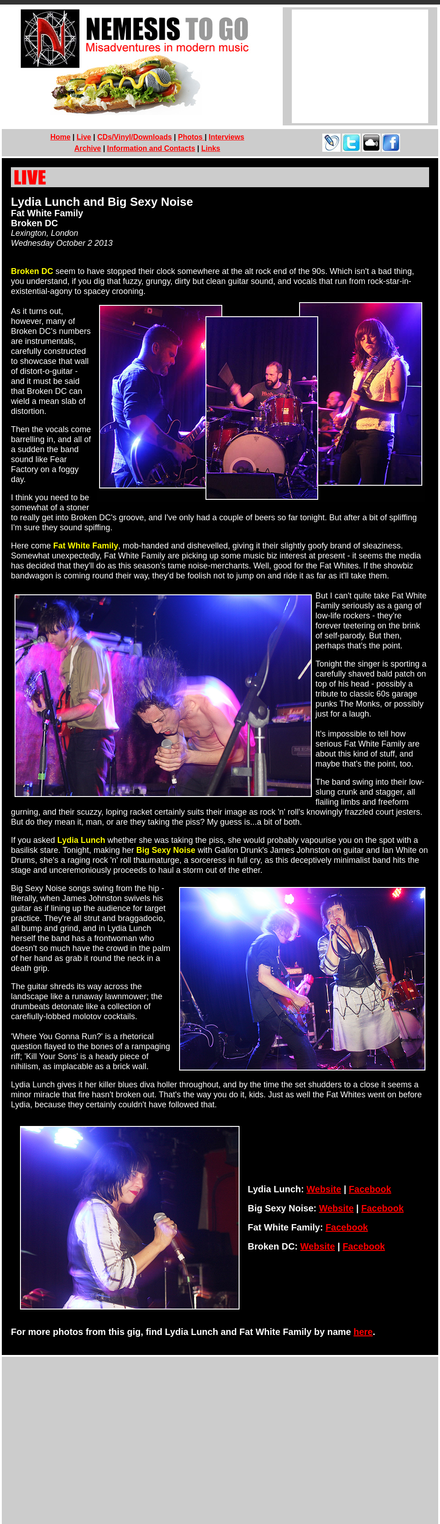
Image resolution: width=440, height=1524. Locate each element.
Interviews (226, 137)
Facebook (370, 1189)
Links (210, 148)
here (363, 1332)
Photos (191, 137)
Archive (87, 148)
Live (84, 137)
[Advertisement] (360, 66)
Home (60, 137)
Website (323, 1189)
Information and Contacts (151, 148)
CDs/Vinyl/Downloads (134, 137)
